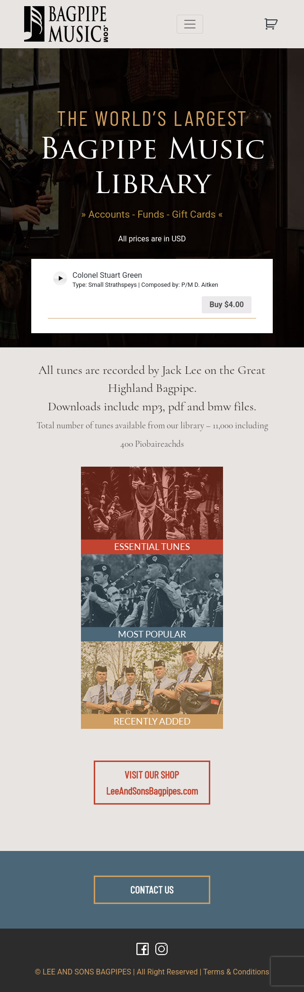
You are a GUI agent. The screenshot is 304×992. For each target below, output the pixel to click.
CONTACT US (151, 889)
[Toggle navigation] (190, 24)
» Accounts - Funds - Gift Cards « (152, 214)
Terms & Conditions (236, 971)
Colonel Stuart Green (107, 275)
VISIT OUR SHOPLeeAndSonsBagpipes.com (152, 782)
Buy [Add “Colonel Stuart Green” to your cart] (226, 304)
